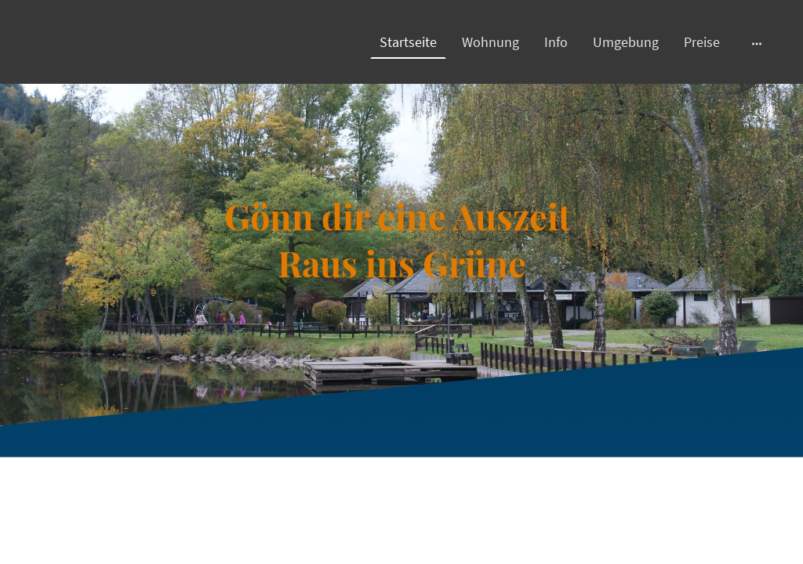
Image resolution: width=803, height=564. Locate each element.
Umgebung (626, 42)
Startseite (408, 42)
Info (556, 42)
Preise (702, 42)
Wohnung (490, 42)
